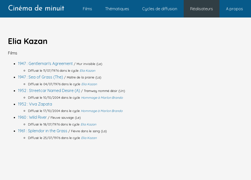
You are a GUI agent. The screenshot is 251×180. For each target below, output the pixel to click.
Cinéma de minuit (36, 8)
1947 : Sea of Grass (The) (41, 77)
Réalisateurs (201, 8)
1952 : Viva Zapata (35, 104)
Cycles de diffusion (159, 8)
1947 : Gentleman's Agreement (46, 63)
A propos (234, 8)
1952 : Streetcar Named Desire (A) (49, 90)
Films (87, 8)
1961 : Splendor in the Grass (43, 130)
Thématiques (117, 8)
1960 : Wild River (33, 117)
